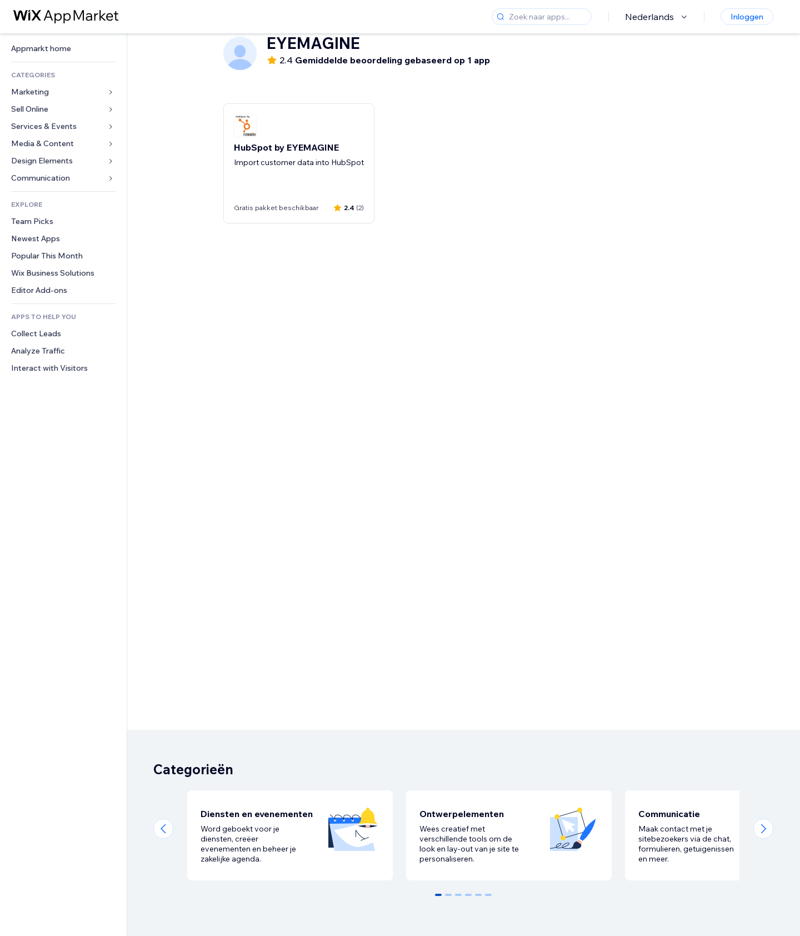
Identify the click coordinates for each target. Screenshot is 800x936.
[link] (63, 48)
